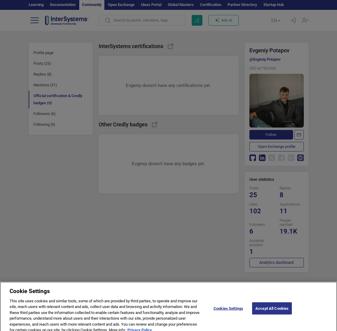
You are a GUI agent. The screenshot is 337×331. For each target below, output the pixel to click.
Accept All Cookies (272, 313)
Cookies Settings (228, 313)
